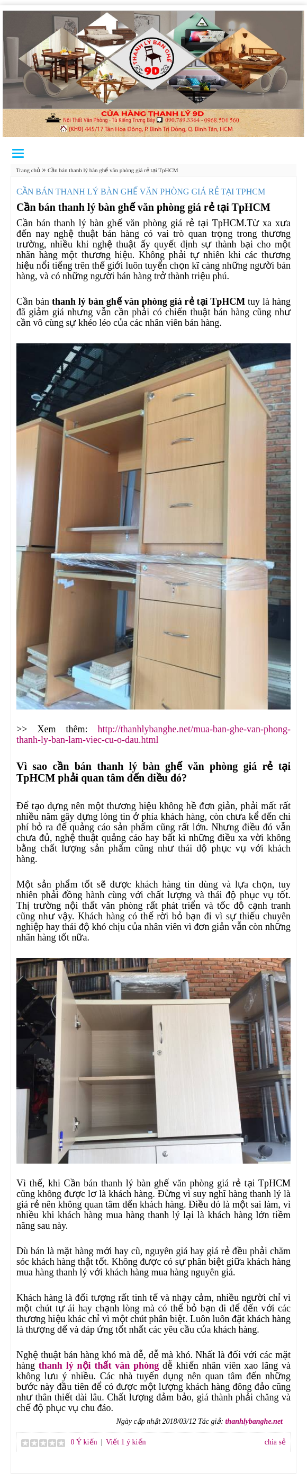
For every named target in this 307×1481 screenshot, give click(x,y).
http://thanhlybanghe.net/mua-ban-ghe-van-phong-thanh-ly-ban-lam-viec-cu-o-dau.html (153, 734)
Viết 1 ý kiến (126, 1442)
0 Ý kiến (83, 1442)
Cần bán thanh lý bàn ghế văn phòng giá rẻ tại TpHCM (113, 170)
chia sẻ (275, 1442)
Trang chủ (28, 170)
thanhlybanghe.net (254, 1421)
